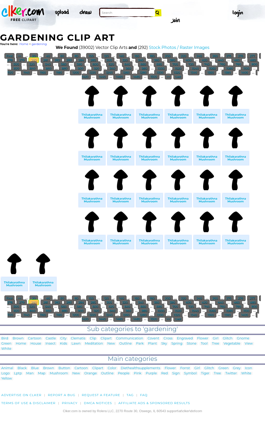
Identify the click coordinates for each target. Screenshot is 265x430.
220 (183, 56)
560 (63, 64)
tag (130, 395)
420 (204, 60)
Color (112, 368)
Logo (5, 373)
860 (48, 68)
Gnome (243, 338)
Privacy (70, 403)
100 (91, 56)
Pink (137, 373)
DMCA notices (98, 403)
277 (252, 56)
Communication (129, 338)
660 (143, 64)
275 (229, 56)
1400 (244, 72)
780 (238, 64)
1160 (42, 72)
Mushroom (59, 373)
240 (199, 56)
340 (140, 60)
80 (76, 56)
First (9, 56)
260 (215, 56)
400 (188, 60)
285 (93, 60)
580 (79, 64)
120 (106, 56)
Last (178, 76)
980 (144, 68)
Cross (168, 338)
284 (81, 60)
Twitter (231, 373)
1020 (178, 68)
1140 (26, 72)
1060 (212, 68)
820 (16, 68)
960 (128, 68)
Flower (202, 338)
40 (48, 56)
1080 (229, 68)
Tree (215, 343)
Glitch (227, 338)
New (111, 343)
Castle (51, 338)
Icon (248, 368)
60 (62, 56)
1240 (109, 72)
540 (47, 64)
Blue (35, 368)
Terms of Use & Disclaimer (28, 403)
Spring (176, 343)
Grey (236, 368)
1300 (160, 72)
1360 (210, 72)
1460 (119, 76)
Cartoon (34, 338)
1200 (76, 72)
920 (96, 68)
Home (23, 44)
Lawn (75, 343)
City (63, 338)
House (36, 343)
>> (168, 76)
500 (16, 64)
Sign (176, 373)
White (6, 349)
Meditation (94, 343)
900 (80, 68)
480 (252, 60)
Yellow (6, 378)
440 (220, 60)
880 (64, 68)
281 (45, 60)
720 (191, 64)
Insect (51, 343)
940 (112, 68)
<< (19, 56)
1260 (126, 72)
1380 (227, 72)
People (124, 373)
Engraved (185, 338)
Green (6, 343)
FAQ (144, 395)
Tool (204, 343)
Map (41, 373)
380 (172, 60)
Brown (18, 338)
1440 (102, 76)
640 (127, 64)
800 (254, 64)
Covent (153, 338)
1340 (194, 72)
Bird (4, 338)
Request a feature (101, 395)
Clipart (106, 338)
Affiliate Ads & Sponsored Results (154, 403)
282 (57, 60)
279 (21, 60)
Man (29, 373)
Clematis (78, 338)
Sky (164, 343)
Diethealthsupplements (140, 368)
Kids (63, 343)
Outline (125, 343)
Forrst (185, 368)
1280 (143, 72)
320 (125, 60)
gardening (39, 44)
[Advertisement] (39, 160)
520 (31, 64)
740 (206, 64)
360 (156, 60)
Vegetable (232, 343)
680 (159, 64)
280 (33, 60)
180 (152, 56)
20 (33, 56)
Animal (7, 368)
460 (236, 60)
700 (175, 64)
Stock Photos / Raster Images (179, 47)
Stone (191, 343)
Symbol (190, 373)
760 (222, 64)
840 (32, 68)
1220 (93, 72)
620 (111, 64)
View (249, 343)
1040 (195, 68)
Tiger (205, 373)
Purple (151, 373)
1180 (59, 72)
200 (167, 56)
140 (121, 56)
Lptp (18, 373)
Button (64, 368)
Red (164, 373)
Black (22, 368)
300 (109, 60)
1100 (246, 68)
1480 (136, 76)
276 (240, 56)
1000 (161, 68)
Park (140, 343)
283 (69, 60)
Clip (93, 338)
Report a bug (62, 395)
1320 (177, 72)
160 (137, 56)
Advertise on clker (21, 395)
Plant (152, 343)
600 (95, 64)
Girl (215, 338)
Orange (90, 373)
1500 (154, 76)
